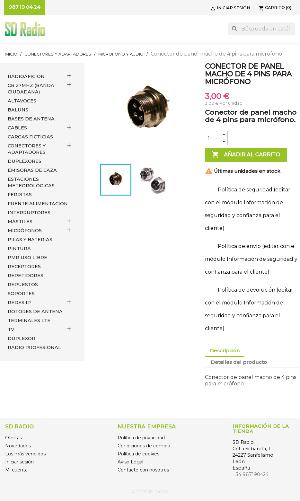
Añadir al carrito (246, 155)
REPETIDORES (25, 275)
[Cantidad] (212, 138)
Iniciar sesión (19, 462)
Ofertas (13, 438)
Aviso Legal (130, 462)
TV (11, 329)
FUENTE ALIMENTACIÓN (38, 204)
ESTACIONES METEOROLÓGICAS (31, 182)
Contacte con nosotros (143, 470)
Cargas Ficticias (30, 137)
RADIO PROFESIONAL (34, 347)
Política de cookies (138, 454)
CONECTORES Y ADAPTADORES (27, 149)
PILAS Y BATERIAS (30, 239)
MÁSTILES (20, 221)
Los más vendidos (25, 454)
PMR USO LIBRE (27, 257)
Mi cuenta (16, 470)
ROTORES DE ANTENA (35, 311)
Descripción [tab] (225, 350)
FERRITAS (20, 195)
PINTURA (19, 248)
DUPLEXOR (21, 338)
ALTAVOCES (22, 101)
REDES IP (19, 302)
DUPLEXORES (24, 161)
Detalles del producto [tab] (239, 362)
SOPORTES (21, 293)
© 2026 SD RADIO (150, 491)
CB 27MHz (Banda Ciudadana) (31, 89)
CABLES (17, 128)
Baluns (18, 110)
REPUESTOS (23, 284)
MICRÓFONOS (25, 230)
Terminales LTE (29, 320)
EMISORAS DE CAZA (32, 170)
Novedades (18, 446)
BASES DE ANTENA (31, 119)
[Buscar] (261, 28)
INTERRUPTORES (29, 212)
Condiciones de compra (144, 446)
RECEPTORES (24, 266)
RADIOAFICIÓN (26, 76)
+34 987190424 (251, 474)
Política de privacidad (141, 438)
